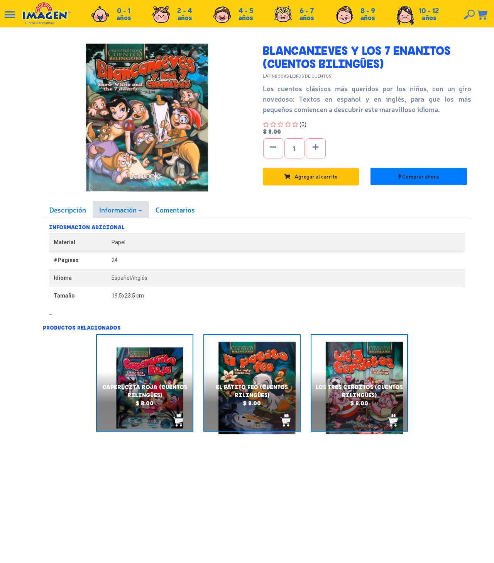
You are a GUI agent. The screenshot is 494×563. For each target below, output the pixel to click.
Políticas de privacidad (262, 509)
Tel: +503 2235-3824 (422, 503)
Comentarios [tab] (175, 209)
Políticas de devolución (263, 501)
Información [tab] (118, 209)
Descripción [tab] (67, 209)
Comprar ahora (418, 176)
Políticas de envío (256, 492)
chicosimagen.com (270, 552)
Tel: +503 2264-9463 (422, 511)
